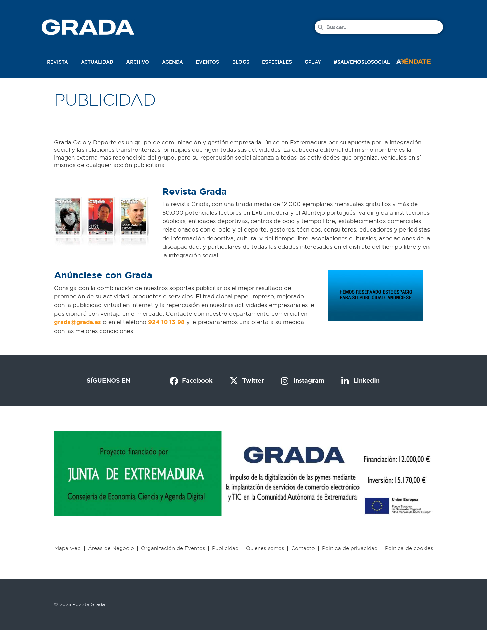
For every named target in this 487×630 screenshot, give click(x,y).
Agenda (172, 62)
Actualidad (97, 62)
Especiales (277, 62)
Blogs (240, 62)
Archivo (137, 62)
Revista (57, 62)
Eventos (207, 62)
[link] (77, 321)
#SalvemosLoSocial (362, 62)
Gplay (313, 62)
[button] (420, 60)
